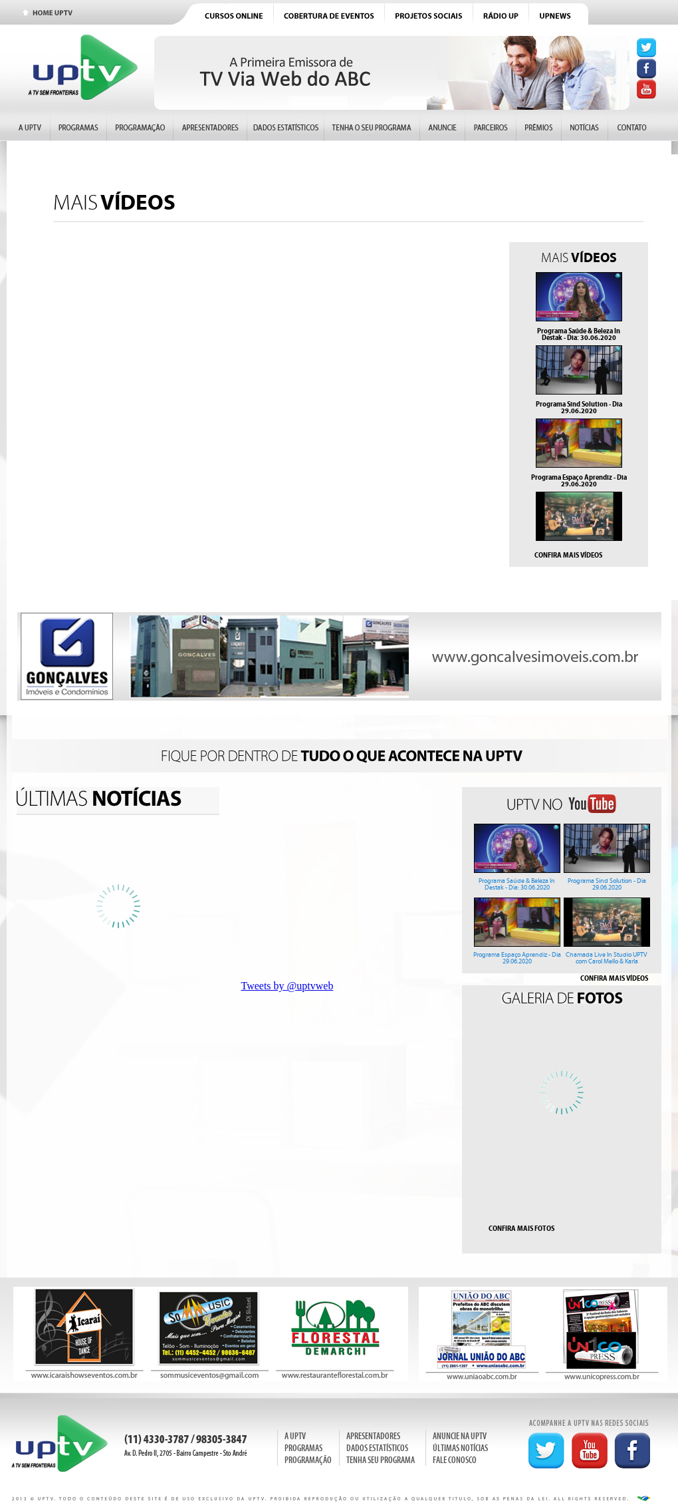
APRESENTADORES (373, 1436)
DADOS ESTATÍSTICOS (377, 1448)
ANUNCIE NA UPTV (460, 1436)
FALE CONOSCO (455, 1460)
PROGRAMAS (303, 1448)
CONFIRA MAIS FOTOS (521, 1228)
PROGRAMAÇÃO (308, 1460)
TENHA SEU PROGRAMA (380, 1460)
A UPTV (295, 1436)
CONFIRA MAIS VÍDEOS (568, 555)
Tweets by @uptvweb (287, 985)
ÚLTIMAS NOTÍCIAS (460, 1448)
